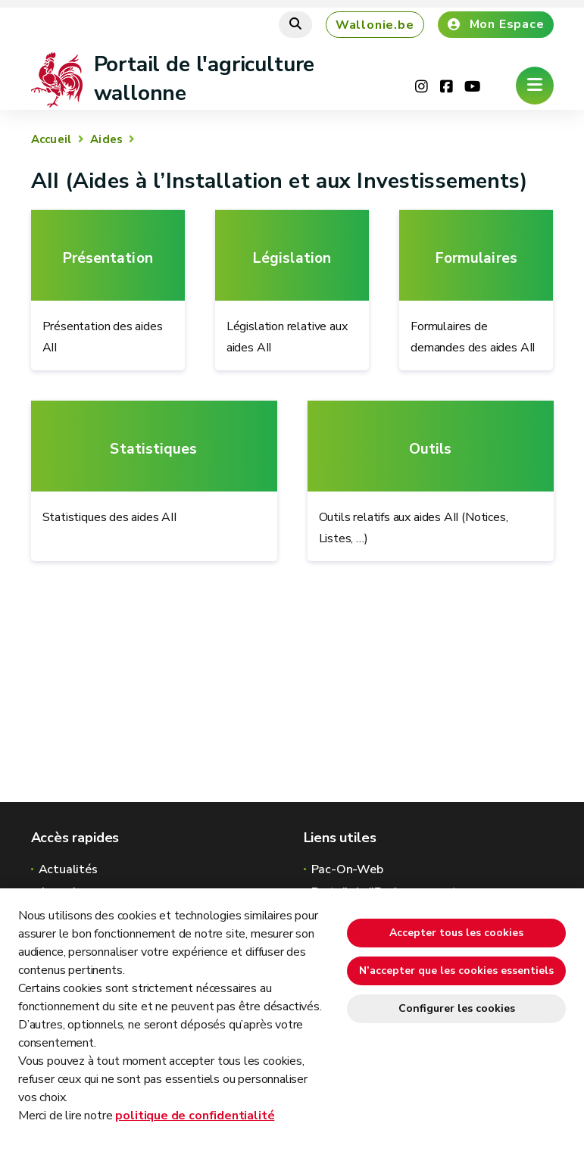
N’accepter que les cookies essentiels (456, 970)
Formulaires (476, 258)
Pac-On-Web (347, 869)
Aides (106, 139)
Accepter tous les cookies (456, 932)
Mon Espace (496, 24)
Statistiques (153, 449)
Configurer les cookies (456, 1008)
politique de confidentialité (194, 1115)
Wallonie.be (375, 25)
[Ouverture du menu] (535, 86)
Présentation (108, 258)
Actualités (68, 869)
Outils (430, 449)
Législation (292, 258)
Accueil (51, 139)
